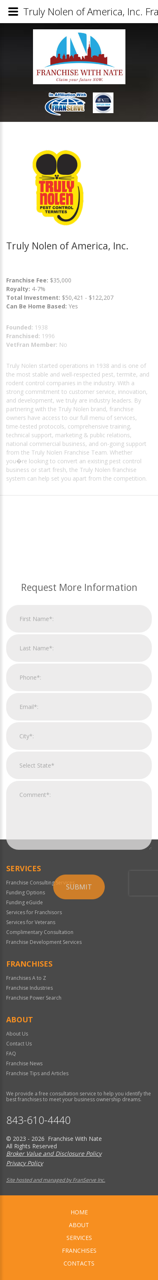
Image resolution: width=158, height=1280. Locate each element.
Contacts (79, 1263)
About (79, 1225)
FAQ (11, 1053)
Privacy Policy (24, 1163)
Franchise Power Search (33, 997)
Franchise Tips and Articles (37, 1073)
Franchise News (24, 1063)
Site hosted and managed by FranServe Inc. (55, 1179)
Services (79, 1238)
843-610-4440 (38, 1120)
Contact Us (19, 1043)
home (79, 1212)
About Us (17, 1033)
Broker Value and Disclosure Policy (53, 1153)
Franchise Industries (29, 987)
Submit (79, 968)
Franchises (79, 1250)
